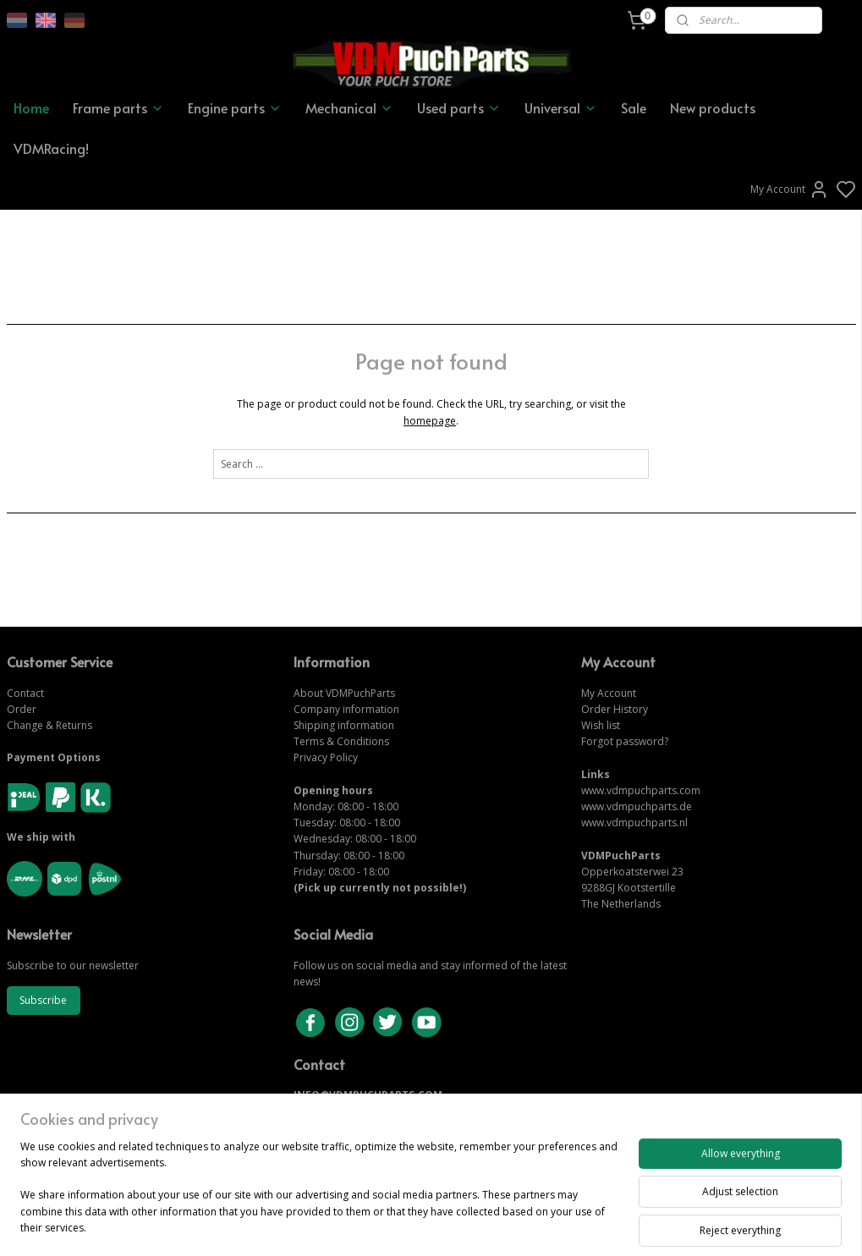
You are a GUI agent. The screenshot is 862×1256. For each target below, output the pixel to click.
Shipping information (344, 725)
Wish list (600, 725)
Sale (633, 107)
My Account (789, 189)
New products (712, 107)
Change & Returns (49, 725)
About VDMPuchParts (344, 693)
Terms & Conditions (341, 741)
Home (31, 107)
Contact (25, 693)
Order (21, 709)
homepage (430, 420)
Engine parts (235, 107)
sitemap (489, 1225)
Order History (614, 709)
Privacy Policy (326, 757)
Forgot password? (624, 741)
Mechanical (349, 107)
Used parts (459, 107)
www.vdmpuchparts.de (636, 806)
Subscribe (43, 1000)
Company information (346, 709)
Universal (560, 107)
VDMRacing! (51, 148)
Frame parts (118, 107)
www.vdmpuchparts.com (640, 790)
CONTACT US (327, 1112)
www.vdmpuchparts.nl (634, 822)
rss (525, 1225)
